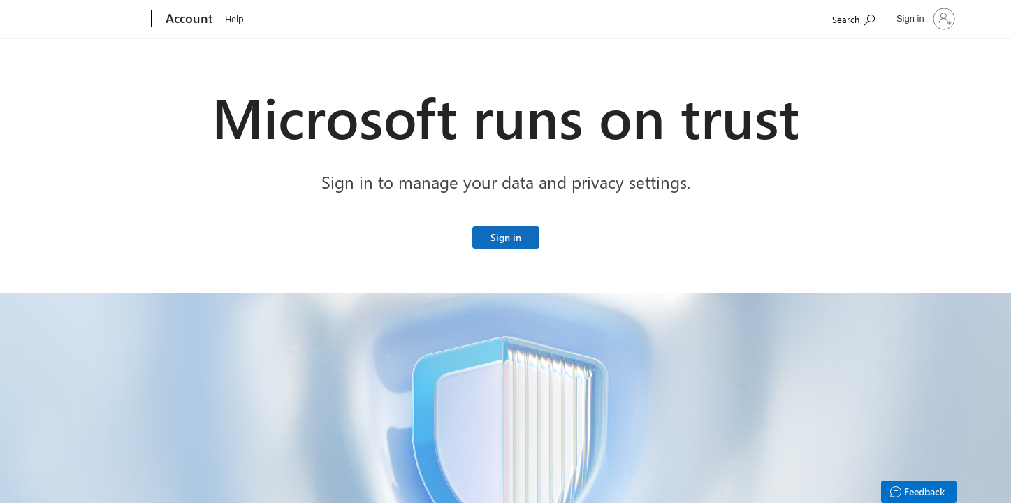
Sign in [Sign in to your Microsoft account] (505, 237)
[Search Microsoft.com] (853, 18)
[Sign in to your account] (924, 19)
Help (234, 18)
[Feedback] (919, 492)
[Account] (188, 19)
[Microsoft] (98, 19)
